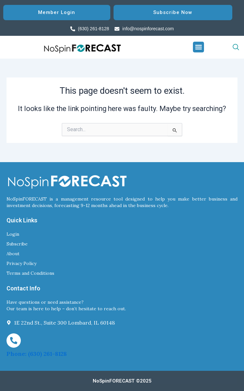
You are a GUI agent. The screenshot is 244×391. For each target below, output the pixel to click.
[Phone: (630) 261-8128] (14, 340)
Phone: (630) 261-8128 (37, 353)
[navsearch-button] (221, 47)
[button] (198, 47)
